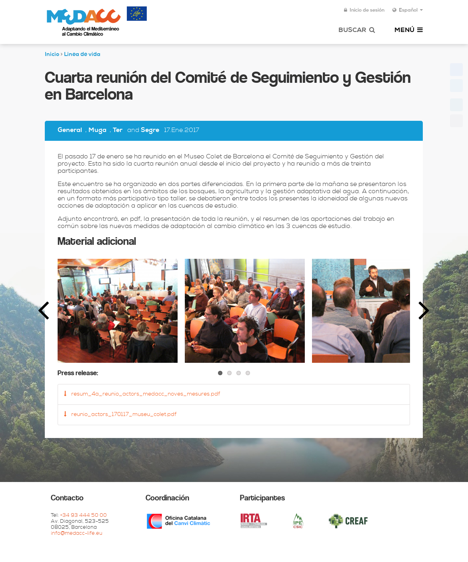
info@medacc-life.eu (76, 533)
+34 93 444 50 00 (83, 515)
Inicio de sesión (364, 10)
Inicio (52, 55)
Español (407, 10)
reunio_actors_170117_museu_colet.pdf (120, 414)
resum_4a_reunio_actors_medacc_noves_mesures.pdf (142, 394)
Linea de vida (82, 55)
